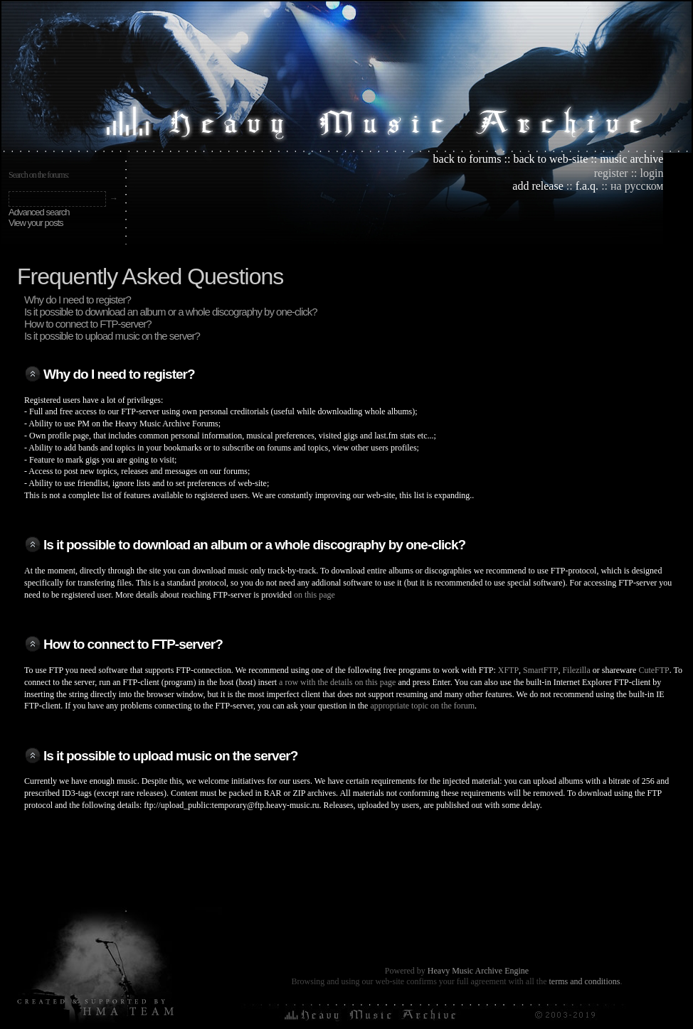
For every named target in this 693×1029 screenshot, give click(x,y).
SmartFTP (540, 670)
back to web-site (550, 159)
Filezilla (576, 670)
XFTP (508, 670)
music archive (631, 159)
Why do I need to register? (77, 299)
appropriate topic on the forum (422, 706)
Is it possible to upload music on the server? (112, 336)
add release (538, 186)
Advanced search (39, 212)
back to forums (467, 159)
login (652, 173)
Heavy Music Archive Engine (478, 971)
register (611, 173)
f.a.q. (587, 186)
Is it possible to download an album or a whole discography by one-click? (170, 312)
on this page (314, 595)
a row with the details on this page (337, 682)
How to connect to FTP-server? (88, 324)
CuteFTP (653, 670)
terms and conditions (584, 981)
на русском (636, 186)
